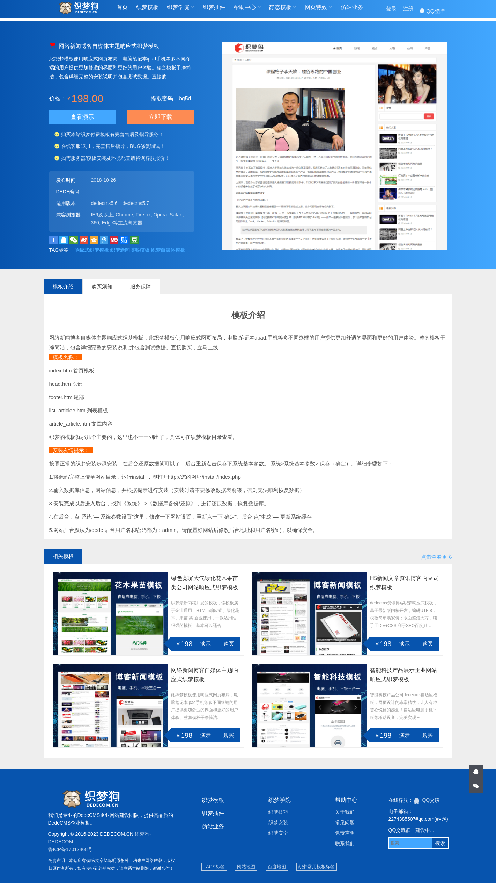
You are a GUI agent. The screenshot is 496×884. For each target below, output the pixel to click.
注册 (408, 11)
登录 (391, 11)
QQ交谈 (427, 801)
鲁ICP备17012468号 (70, 851)
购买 (228, 645)
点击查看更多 (436, 558)
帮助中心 (247, 11)
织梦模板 (147, 11)
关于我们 (345, 813)
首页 (122, 11)
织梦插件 (214, 11)
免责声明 (345, 834)
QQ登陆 (432, 11)
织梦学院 (180, 11)
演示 (205, 645)
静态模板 (282, 11)
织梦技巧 (278, 813)
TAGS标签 (213, 868)
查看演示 (82, 117)
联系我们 (345, 845)
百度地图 (277, 868)
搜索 (440, 844)
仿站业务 (352, 11)
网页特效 (318, 11)
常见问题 (345, 824)
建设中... (424, 831)
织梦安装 (278, 824)
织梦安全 (278, 834)
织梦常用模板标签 (316, 868)
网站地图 (246, 868)
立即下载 (160, 117)
